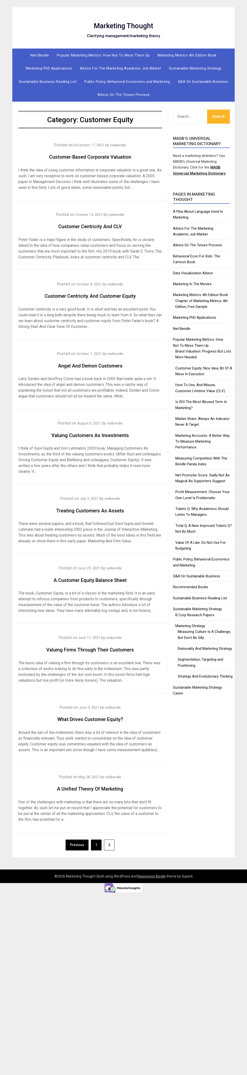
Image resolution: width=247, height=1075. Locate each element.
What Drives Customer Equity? (90, 744)
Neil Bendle (39, 55)
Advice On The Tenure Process (123, 94)
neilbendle (121, 144)
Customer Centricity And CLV (90, 225)
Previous (77, 870)
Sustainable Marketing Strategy (195, 68)
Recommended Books (190, 587)
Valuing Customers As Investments (90, 447)
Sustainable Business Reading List (48, 81)
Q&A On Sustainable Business (203, 81)
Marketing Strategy (190, 626)
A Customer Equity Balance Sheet (90, 592)
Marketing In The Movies (192, 284)
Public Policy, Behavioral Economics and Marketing (127, 81)
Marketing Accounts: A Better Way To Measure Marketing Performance (202, 441)
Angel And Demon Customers (90, 377)
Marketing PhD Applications (49, 68)
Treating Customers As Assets (90, 522)
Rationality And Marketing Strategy (205, 648)
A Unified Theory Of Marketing (90, 813)
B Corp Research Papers (194, 615)
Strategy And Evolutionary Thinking (205, 676)
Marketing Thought (123, 24)
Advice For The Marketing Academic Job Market (120, 68)
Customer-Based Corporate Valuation (90, 156)
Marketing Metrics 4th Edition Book (187, 55)
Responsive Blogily (151, 902)
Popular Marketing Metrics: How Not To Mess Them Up (103, 55)
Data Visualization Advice (193, 273)
